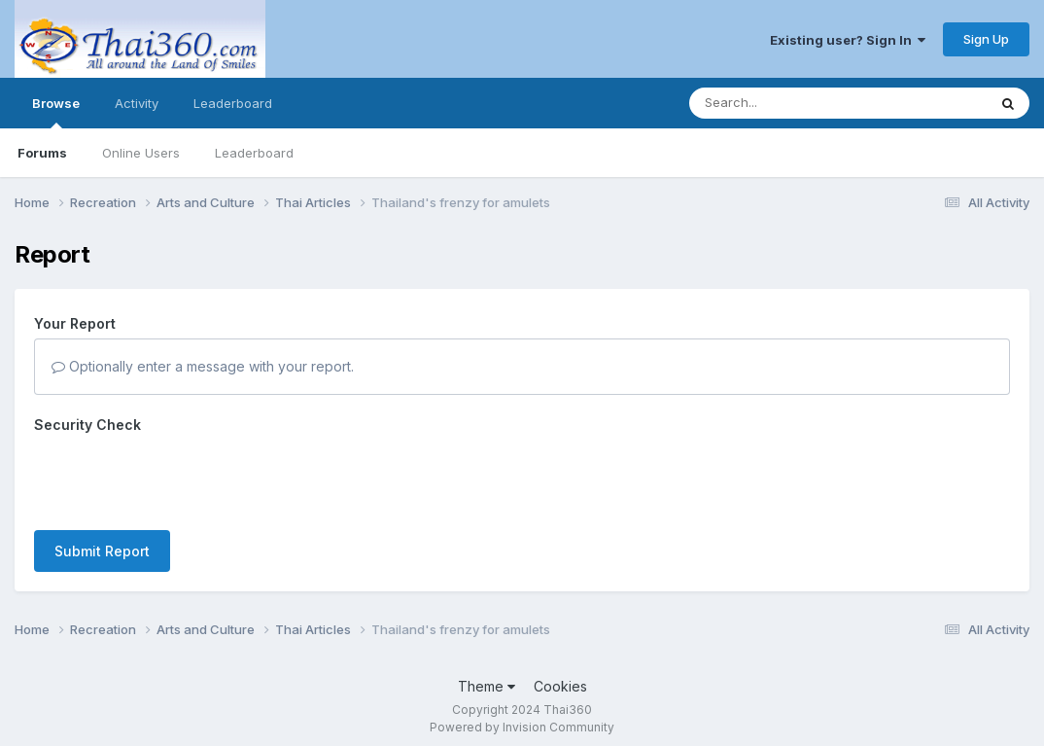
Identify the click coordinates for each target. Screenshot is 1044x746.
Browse (56, 111)
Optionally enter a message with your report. (203, 366)
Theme (486, 676)
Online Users (141, 152)
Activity (136, 103)
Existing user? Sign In (847, 40)
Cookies (560, 676)
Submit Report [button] (102, 475)
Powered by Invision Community (522, 717)
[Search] (785, 103)
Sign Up (986, 39)
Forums (42, 152)
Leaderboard (254, 152)
